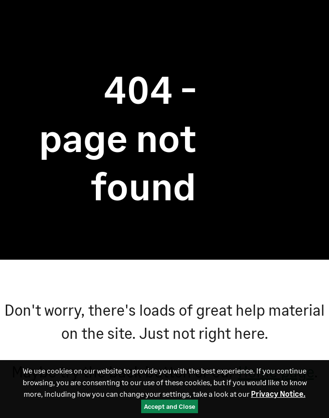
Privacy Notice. (278, 393)
